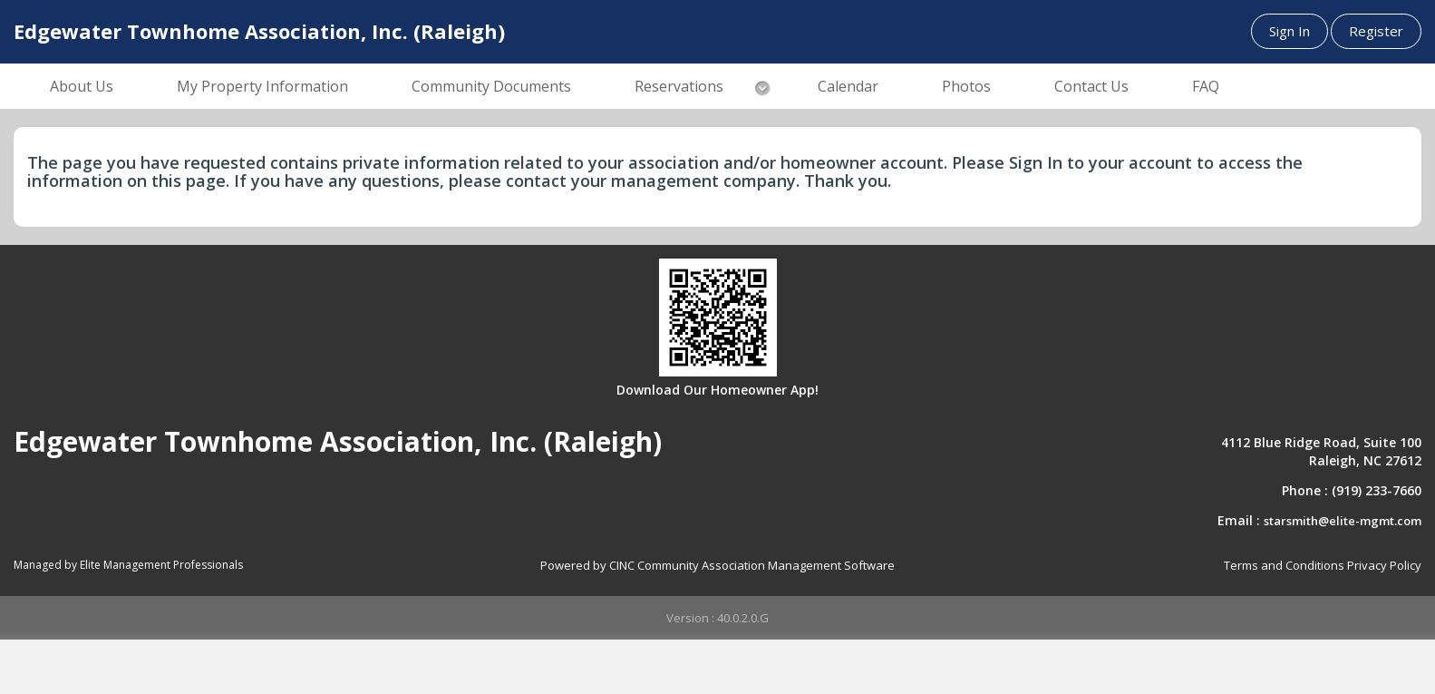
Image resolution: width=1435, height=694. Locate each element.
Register (1376, 31)
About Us (81, 86)
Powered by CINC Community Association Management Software (717, 565)
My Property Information (262, 86)
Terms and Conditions (1284, 565)
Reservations (679, 86)
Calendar (848, 86)
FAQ (1205, 86)
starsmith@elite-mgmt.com (1342, 521)
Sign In (1289, 31)
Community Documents (491, 86)
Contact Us (1091, 86)
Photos (966, 86)
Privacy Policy (1384, 565)
